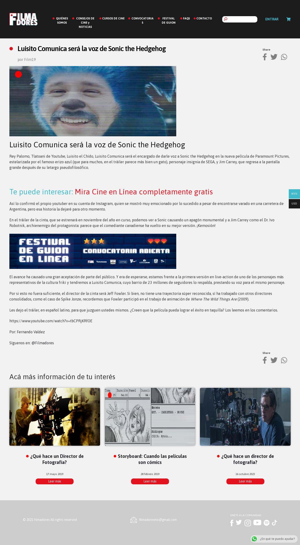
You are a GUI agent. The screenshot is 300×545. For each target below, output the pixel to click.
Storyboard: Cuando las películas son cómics (152, 459)
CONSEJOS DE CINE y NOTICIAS (85, 23)
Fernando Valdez (31, 332)
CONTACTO (204, 18)
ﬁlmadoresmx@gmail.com (158, 520)
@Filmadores (42, 343)
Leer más (54, 481)
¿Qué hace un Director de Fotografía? (57, 459)
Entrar (271, 19)
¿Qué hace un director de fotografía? (247, 459)
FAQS (186, 18)
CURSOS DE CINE (113, 18)
